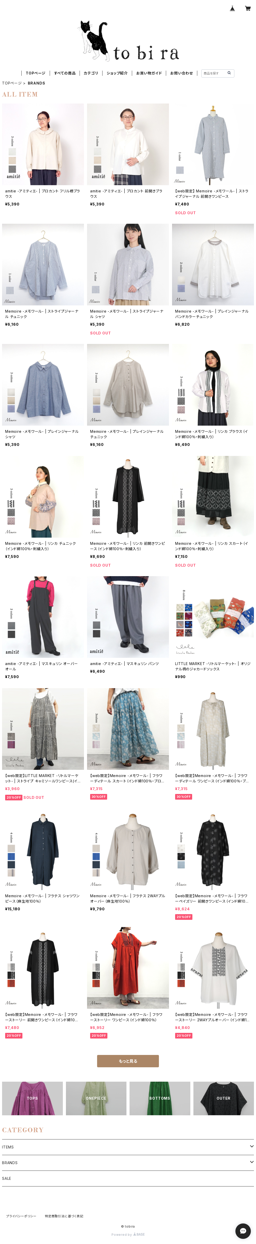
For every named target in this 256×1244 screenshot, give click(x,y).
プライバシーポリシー (21, 1216)
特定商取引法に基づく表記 (64, 1216)
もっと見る (128, 1061)
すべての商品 (65, 73)
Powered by (128, 1235)
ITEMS (8, 1147)
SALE (6, 1178)
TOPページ (36, 73)
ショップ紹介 (117, 73)
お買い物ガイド (149, 73)
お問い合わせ (181, 73)
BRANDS (10, 1163)
